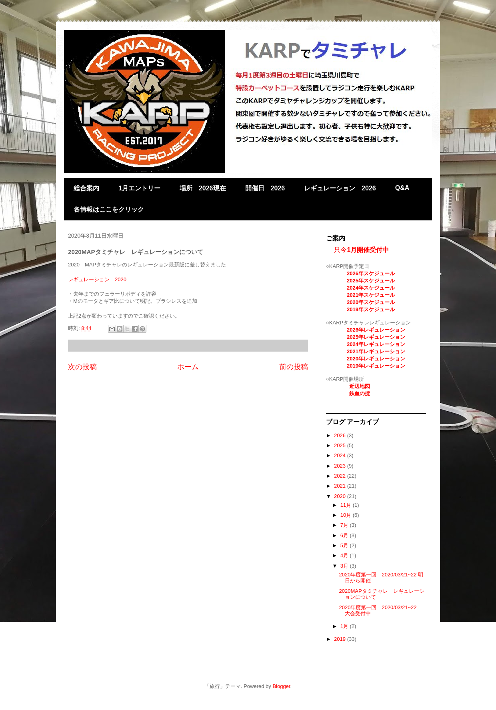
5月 (345, 545)
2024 (340, 455)
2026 (340, 435)
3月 (345, 566)
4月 (345, 555)
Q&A (402, 187)
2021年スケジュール (371, 295)
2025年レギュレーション (376, 337)
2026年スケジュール (371, 273)
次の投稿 (82, 367)
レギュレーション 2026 (340, 188)
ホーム (188, 367)
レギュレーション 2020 (97, 279)
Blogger (281, 686)
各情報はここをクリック (109, 209)
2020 (340, 496)
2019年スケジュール (371, 309)
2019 (340, 639)
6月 (345, 535)
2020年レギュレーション (376, 359)
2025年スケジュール (371, 281)
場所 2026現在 (203, 188)
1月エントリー (139, 188)
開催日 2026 (265, 188)
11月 (346, 505)
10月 (346, 515)
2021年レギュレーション (376, 351)
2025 (340, 445)
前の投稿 (293, 367)
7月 (345, 525)
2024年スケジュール (371, 288)
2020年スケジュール (371, 302)
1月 (345, 626)
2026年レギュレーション (376, 330)
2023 (340, 466)
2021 (340, 486)
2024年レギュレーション (376, 344)
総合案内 (86, 188)
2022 (340, 476)
